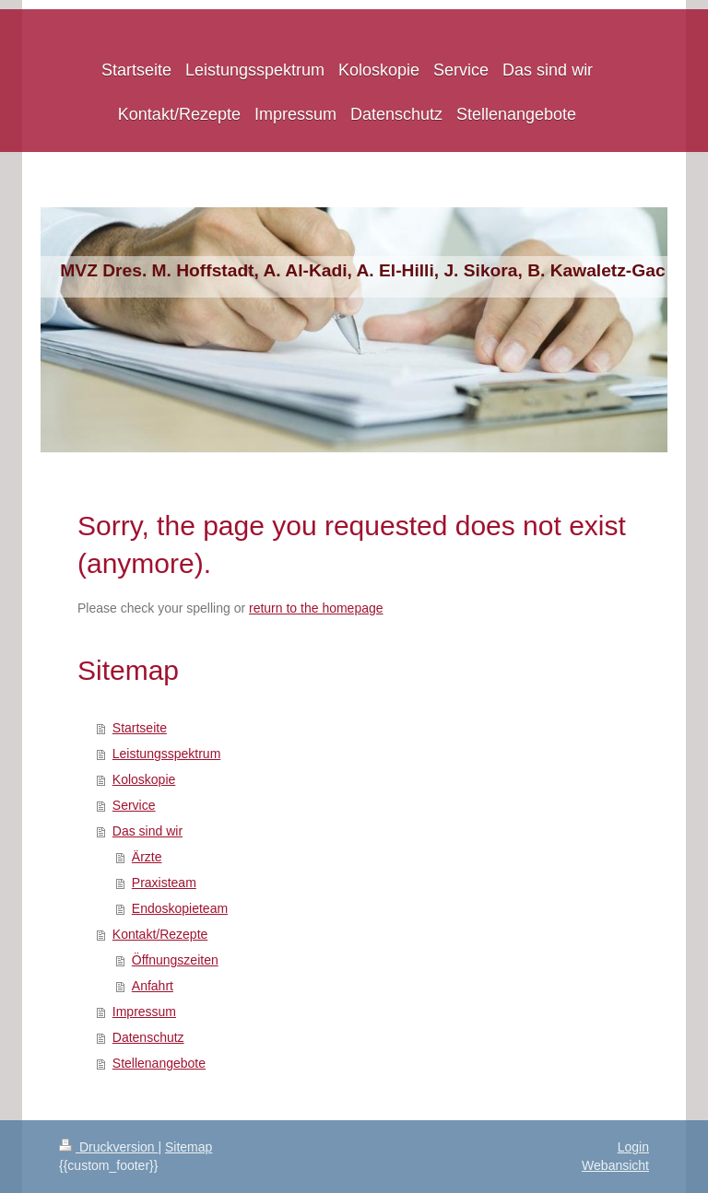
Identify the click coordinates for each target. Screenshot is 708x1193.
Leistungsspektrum (166, 753)
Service (134, 805)
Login (633, 1147)
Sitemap (188, 1147)
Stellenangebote (159, 1063)
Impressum (144, 1011)
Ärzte (147, 856)
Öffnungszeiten (175, 960)
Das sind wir (147, 831)
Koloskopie (144, 779)
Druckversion (108, 1147)
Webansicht (615, 1165)
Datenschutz (148, 1037)
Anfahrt (152, 985)
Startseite (139, 727)
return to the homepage (316, 608)
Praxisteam (164, 882)
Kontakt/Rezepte (160, 934)
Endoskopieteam (180, 908)
